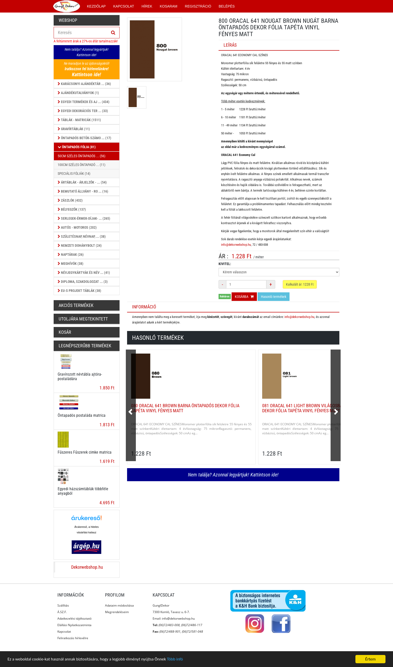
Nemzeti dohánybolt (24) (80, 245)
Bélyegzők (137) (72, 209)
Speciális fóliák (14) (74, 174)
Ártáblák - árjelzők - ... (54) (82, 182)
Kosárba (244, 297)
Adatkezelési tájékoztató (74, 618)
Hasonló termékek (273, 297)
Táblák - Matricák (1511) (79, 119)
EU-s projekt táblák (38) (79, 290)
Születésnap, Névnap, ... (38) (82, 236)
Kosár (65, 332)
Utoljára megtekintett (83, 318)
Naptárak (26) (71, 254)
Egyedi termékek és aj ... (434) (84, 101)
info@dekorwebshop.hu (236, 244)
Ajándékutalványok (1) (78, 92)
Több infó (175, 659)
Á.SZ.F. (62, 612)
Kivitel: (225, 264)
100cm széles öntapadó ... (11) (81, 165)
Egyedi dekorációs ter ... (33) (83, 110)
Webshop (68, 20)
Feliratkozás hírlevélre (72, 638)
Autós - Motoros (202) (77, 227)
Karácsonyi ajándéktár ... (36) (84, 83)
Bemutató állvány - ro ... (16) (83, 191)
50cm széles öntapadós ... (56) (81, 156)
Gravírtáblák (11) (74, 128)
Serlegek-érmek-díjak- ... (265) (84, 218)
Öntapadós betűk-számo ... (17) (84, 137)
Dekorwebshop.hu (87, 567)
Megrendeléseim (117, 612)
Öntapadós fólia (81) (77, 146)
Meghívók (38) (70, 263)
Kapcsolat (64, 631)
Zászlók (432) (70, 200)
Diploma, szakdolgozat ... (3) (83, 281)
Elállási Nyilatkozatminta (74, 625)
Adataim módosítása (119, 605)
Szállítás (63, 605)
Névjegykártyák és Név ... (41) (84, 272)
